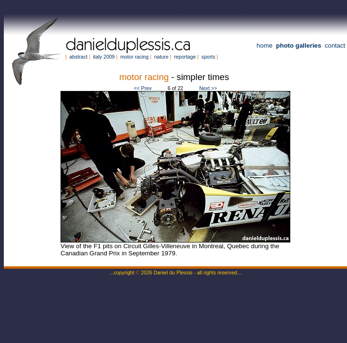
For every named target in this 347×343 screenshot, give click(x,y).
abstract (79, 57)
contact (335, 45)
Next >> (208, 88)
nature (161, 57)
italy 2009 (104, 57)
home (264, 45)
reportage (185, 57)
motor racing (134, 57)
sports (208, 57)
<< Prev (143, 88)
